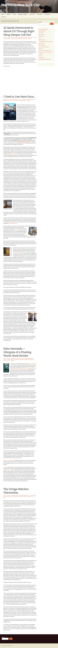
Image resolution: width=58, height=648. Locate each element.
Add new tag (24, 99)
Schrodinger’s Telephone (22, 14)
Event (40, 38)
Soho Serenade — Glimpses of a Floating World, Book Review (17, 352)
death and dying (41, 34)
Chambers (16, 230)
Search (40, 22)
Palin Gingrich (9, 38)
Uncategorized (41, 57)
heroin (31, 359)
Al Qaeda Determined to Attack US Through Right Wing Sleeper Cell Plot (18, 31)
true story (18, 99)
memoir (10, 100)
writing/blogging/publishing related (45, 59)
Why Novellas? (39, 14)
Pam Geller (13, 38)
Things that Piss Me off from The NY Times (26, 37)
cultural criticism (6, 496)
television (25, 496)
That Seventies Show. (13, 223)
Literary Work (3, 16)
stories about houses (15, 100)
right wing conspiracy (19, 38)
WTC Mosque (25, 38)
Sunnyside (25, 149)
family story (29, 99)
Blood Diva (8, 14)
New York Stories (13, 99)
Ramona (10, 496)
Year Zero (8, 360)
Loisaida (14, 14)
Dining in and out (41, 36)
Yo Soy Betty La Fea (30, 496)
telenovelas (27, 495)
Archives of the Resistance (43, 29)
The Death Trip (32, 14)
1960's (9, 359)
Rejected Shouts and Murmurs (44, 46)
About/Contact (47, 14)
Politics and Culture (15, 37)
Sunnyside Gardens (13, 153)
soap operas (16, 496)
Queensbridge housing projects (24, 141)
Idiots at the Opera (42, 39)
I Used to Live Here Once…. (19, 96)
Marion (30, 38)
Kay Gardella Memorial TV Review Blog (18, 495)
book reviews (14, 358)
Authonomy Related (42, 31)
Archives (2, 14)
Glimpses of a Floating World (24, 359)
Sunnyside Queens (23, 100)
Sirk (13, 496)
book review (17, 359)
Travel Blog (40, 53)
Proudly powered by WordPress (6, 645)
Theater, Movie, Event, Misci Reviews (45, 50)
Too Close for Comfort (17, 253)
